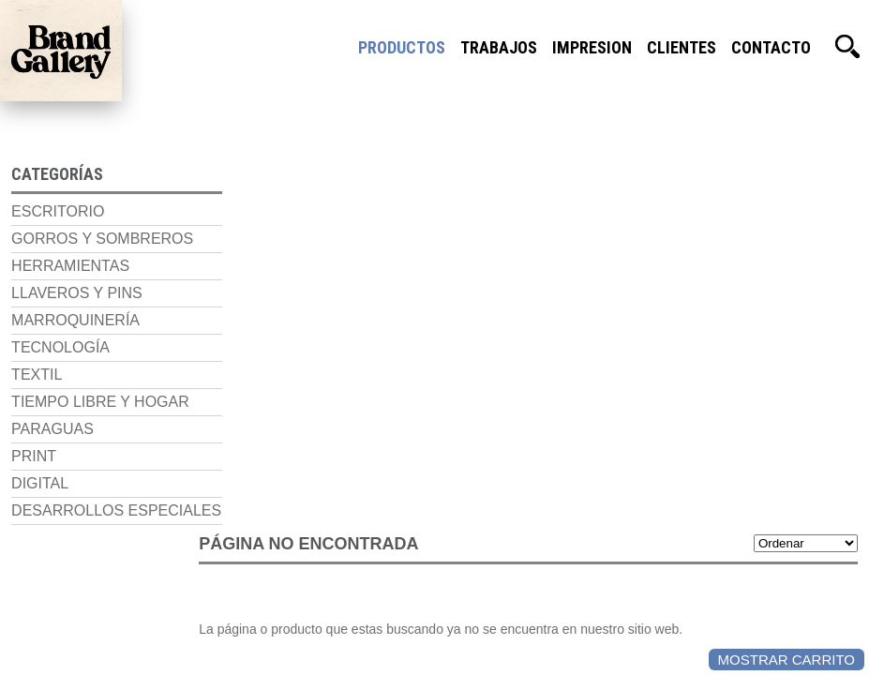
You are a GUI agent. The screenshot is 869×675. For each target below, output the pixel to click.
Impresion (592, 47)
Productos (401, 47)
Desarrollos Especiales (105, 506)
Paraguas (41, 424)
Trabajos (498, 47)
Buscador (847, 47)
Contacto (771, 47)
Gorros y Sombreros (91, 234)
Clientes (681, 47)
